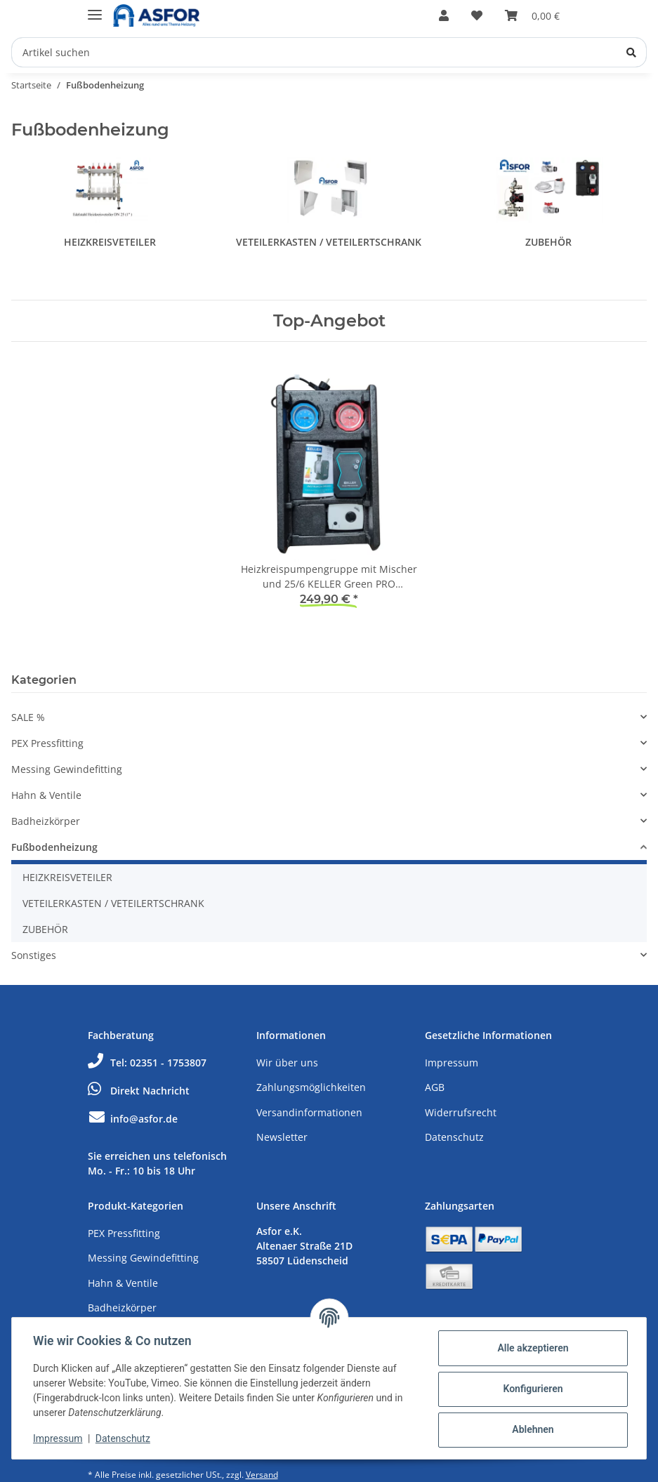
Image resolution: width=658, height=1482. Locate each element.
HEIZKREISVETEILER (110, 242)
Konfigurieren (531, 1388)
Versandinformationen (309, 1112)
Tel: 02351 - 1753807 (147, 1062)
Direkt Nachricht (139, 1090)
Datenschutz (454, 1137)
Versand (262, 1475)
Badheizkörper (45, 821)
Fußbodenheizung (54, 847)
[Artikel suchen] (329, 52)
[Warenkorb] (532, 15)
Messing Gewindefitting (66, 769)
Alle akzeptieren (531, 1348)
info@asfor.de (133, 1118)
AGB (435, 1087)
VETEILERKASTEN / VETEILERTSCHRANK (328, 242)
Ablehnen (531, 1429)
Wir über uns (287, 1062)
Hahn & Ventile (46, 795)
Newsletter (282, 1137)
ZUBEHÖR (548, 242)
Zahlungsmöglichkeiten (311, 1087)
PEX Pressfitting (47, 743)
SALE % (28, 717)
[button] (444, 15)
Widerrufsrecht (460, 1112)
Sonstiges (33, 955)
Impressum (451, 1062)
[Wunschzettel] (477, 15)
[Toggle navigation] (95, 9)
